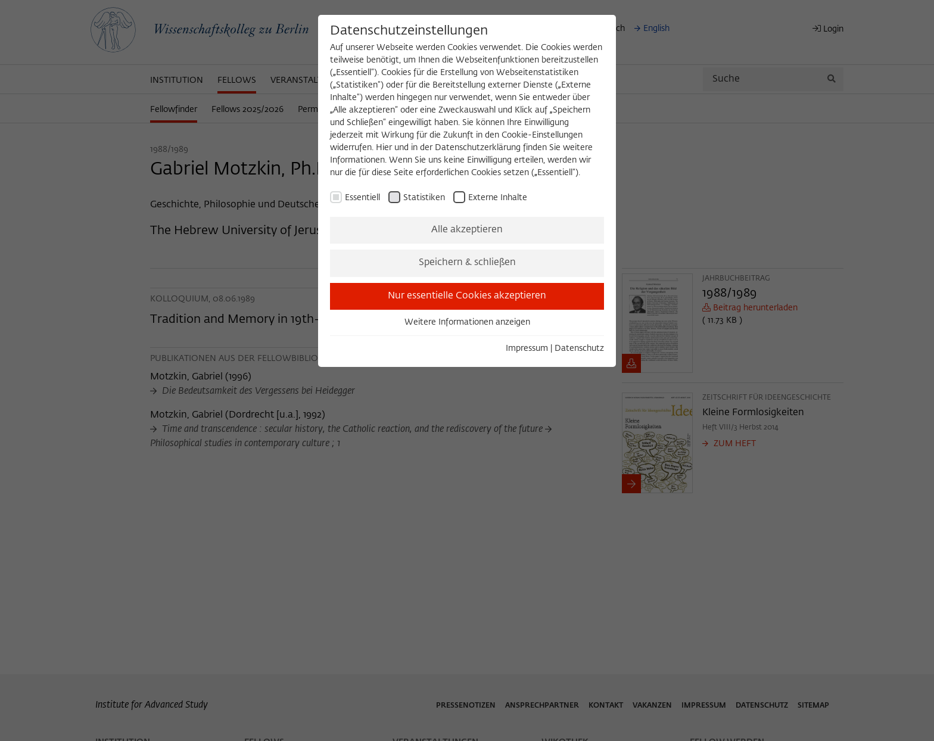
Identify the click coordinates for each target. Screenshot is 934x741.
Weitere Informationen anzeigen (467, 322)
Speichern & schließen (467, 262)
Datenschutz (579, 348)
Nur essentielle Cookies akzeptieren (467, 296)
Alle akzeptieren (467, 230)
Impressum (527, 348)
